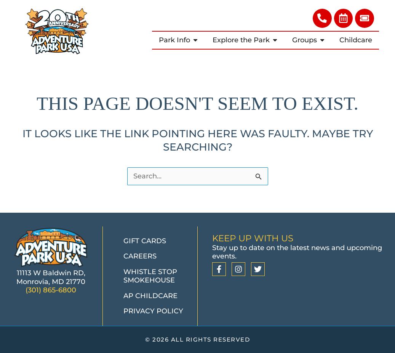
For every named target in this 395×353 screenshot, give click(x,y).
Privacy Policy (153, 311)
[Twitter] (258, 269)
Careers (140, 256)
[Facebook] (219, 269)
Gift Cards (144, 241)
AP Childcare (150, 296)
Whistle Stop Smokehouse (150, 276)
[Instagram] (238, 269)
